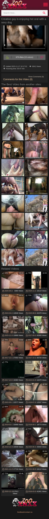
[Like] (7, 57)
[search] (44, 13)
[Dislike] (41, 57)
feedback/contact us (24, 512)
